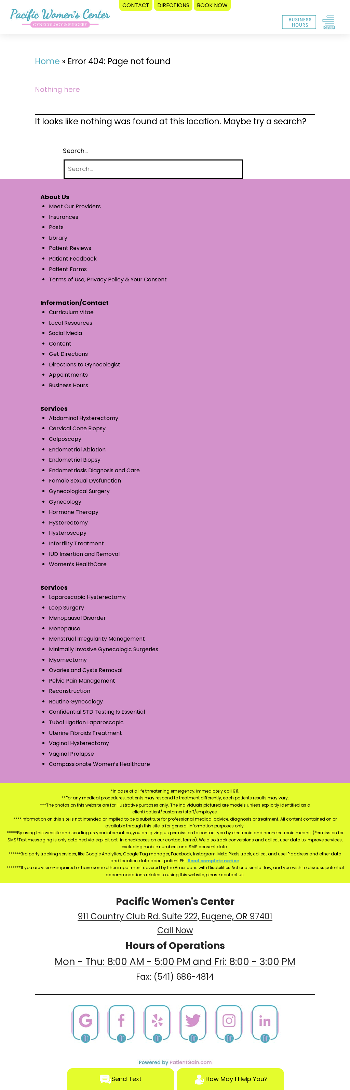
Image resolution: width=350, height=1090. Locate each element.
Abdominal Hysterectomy (83, 418)
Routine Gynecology (76, 701)
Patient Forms (68, 269)
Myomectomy (68, 660)
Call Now (175, 930)
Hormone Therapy (73, 512)
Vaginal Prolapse (71, 754)
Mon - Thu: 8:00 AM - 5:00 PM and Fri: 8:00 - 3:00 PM (175, 961)
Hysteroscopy (67, 533)
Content (60, 344)
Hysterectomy (68, 523)
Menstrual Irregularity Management (97, 639)
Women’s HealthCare (78, 564)
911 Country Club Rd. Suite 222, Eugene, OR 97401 (175, 916)
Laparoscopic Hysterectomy (87, 597)
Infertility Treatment (76, 543)
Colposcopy (65, 439)
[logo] (60, 20)
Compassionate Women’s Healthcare (99, 764)
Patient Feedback (73, 259)
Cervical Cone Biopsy (77, 428)
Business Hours (68, 385)
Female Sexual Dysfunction (85, 481)
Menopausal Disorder (77, 618)
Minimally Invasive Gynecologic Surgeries (103, 649)
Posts (56, 227)
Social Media (65, 333)
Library (58, 238)
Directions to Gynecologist (84, 364)
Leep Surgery (66, 608)
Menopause (64, 628)
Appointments (68, 375)
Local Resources (70, 323)
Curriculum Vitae (71, 312)
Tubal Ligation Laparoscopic (86, 722)
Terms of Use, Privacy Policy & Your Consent (108, 279)
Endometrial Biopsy (74, 460)
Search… (75, 150)
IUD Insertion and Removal (84, 554)
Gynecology (65, 502)
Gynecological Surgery (79, 491)
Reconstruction (69, 691)
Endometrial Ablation (77, 449)
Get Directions (68, 354)
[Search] (153, 169)
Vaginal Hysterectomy (79, 743)
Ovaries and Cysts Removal (85, 670)
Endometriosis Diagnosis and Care (94, 470)
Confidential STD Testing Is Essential (97, 712)
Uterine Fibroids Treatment (85, 733)
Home (47, 61)
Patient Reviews (70, 248)
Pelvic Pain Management (82, 681)
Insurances (63, 217)
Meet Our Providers (75, 206)
